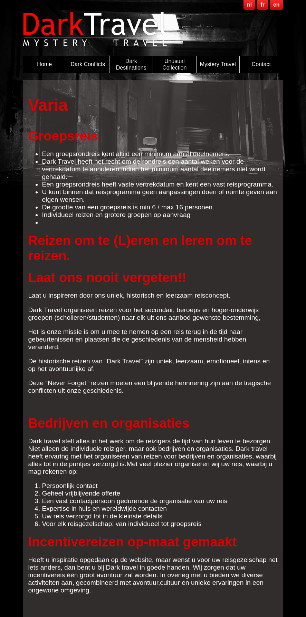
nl (249, 5)
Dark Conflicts (87, 64)
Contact (261, 64)
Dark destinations (131, 64)
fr (262, 5)
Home (44, 64)
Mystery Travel (218, 64)
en (276, 5)
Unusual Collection (174, 64)
